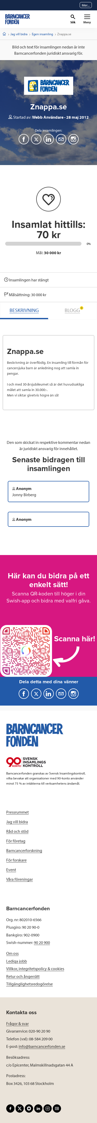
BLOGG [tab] (74, 309)
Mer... (86, 5)
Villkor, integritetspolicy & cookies (35, 968)
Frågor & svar (17, 1023)
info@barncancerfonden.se (42, 1046)
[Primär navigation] (87, 19)
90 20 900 (42, 942)
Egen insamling (42, 34)
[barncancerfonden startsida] (18, 19)
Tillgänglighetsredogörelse (29, 983)
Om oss (12, 953)
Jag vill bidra (18, 34)
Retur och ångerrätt (23, 976)
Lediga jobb (16, 961)
